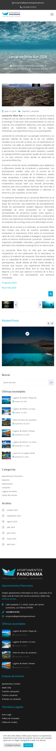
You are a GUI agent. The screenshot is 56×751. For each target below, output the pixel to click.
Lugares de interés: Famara (24, 431)
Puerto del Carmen (9, 495)
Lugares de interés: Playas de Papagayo (25, 398)
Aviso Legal (6, 714)
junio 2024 (11, 533)
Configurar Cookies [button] (12, 745)
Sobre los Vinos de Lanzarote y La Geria (25, 420)
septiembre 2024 (14, 516)
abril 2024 (11, 544)
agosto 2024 (12, 521)
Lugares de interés (9, 491)
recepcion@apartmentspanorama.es (29, 3)
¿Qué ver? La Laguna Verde (24, 453)
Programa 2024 (9, 282)
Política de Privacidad (10, 718)
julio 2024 (11, 527)
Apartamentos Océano (11, 684)
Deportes (26, 111)
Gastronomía (7, 484)
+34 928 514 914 (29, 7)
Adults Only (6, 687)
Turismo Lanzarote (9, 695)
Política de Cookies (9, 722)
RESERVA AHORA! (9, 599)
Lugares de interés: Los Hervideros (25, 442)
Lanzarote (35, 111)
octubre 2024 (12, 510)
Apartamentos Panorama (12, 476)
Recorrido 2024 (9, 287)
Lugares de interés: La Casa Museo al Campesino (25, 409)
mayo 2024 (11, 538)
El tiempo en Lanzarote (11, 699)
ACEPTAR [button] (28, 745)
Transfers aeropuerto (10, 691)
